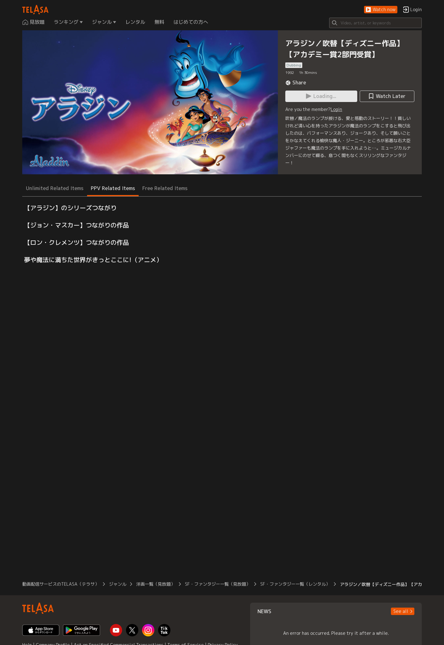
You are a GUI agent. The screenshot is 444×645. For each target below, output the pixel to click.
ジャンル (117, 584)
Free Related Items (164, 188)
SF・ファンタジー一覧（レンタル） (295, 584)
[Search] (375, 23)
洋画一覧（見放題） (155, 584)
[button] (380, 10)
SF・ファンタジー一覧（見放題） (217, 584)
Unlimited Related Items (54, 188)
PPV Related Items (113, 188)
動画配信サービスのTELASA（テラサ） (60, 584)
